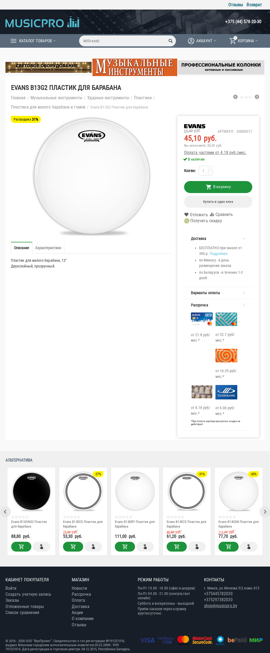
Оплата (78, 600)
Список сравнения (22, 612)
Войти (10, 588)
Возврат (254, 4)
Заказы (12, 600)
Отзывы (235, 4)
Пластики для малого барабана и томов (48, 107)
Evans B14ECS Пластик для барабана (186, 524)
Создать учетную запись (28, 594)
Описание (21, 248)
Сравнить (221, 214)
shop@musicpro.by (220, 605)
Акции (77, 612)
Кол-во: (190, 170)
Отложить (196, 214)
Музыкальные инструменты (57, 97)
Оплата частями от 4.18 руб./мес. (215, 152)
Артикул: (226, 131)
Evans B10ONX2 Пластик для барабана (29, 524)
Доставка (81, 606)
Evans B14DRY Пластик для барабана (135, 524)
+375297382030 (218, 599)
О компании (83, 618)
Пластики (143, 97)
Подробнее (219, 253)
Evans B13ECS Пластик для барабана (83, 524)
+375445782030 (218, 593)
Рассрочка (81, 594)
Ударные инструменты (108, 97)
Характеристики (48, 248)
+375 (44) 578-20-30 (243, 21)
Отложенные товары (24, 606)
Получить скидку (203, 221)
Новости (79, 588)
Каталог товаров (35, 41)
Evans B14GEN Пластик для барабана (238, 524)
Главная (18, 97)
